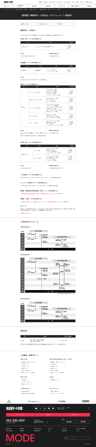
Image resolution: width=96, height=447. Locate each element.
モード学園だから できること (20, 6)
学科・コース (6, 6)
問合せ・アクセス (80, 415)
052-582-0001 (15, 420)
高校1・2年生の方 (9, 430)
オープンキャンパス (24, 415)
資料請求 (53, 415)
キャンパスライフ (61, 6)
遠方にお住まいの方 (67, 2)
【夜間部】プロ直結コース (26, 201)
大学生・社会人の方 (37, 428)
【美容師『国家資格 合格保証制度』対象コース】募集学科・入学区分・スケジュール (38, 193)
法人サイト (50, 428)
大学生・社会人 (59, 2)
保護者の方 (22, 430)
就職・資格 (34, 6)
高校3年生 (45, 2)
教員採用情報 (64, 430)
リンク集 (77, 430)
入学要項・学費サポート (75, 6)
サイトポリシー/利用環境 (80, 428)
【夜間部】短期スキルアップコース (55, 201)
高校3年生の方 (8, 428)
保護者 (77, 2)
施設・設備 (48, 6)
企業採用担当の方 (37, 430)
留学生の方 (22, 428)
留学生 (73, 2)
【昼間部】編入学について (25, 213)
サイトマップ (64, 428)
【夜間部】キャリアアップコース (40, 201)
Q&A (49, 430)
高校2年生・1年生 (52, 2)
